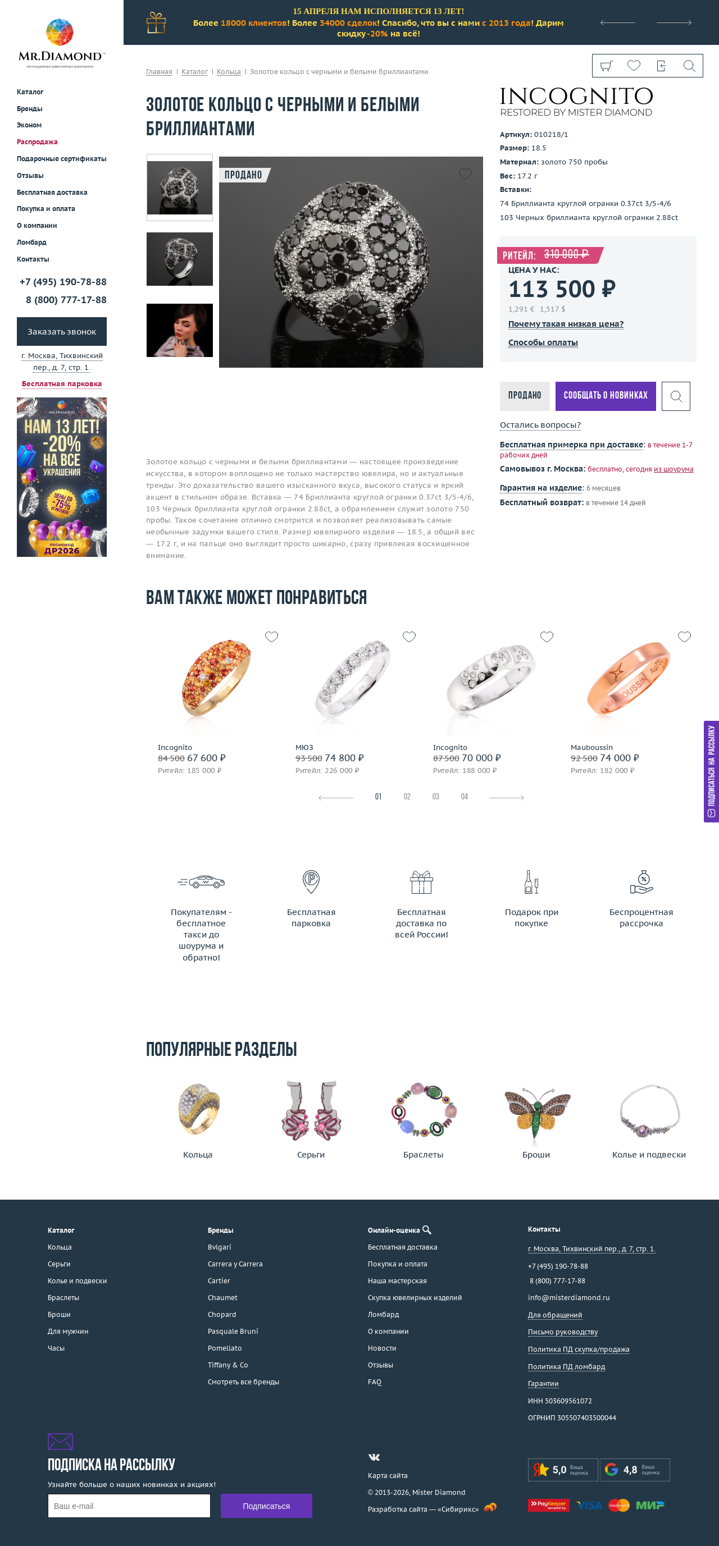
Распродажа (37, 142)
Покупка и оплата (46, 208)
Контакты (33, 259)
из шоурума (674, 469)
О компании (37, 225)
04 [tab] (464, 797)
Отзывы (30, 175)
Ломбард (32, 242)
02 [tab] (407, 797)
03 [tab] (436, 797)
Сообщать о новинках (606, 396)
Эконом (29, 125)
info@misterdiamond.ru (569, 1297)
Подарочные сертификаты (62, 158)
